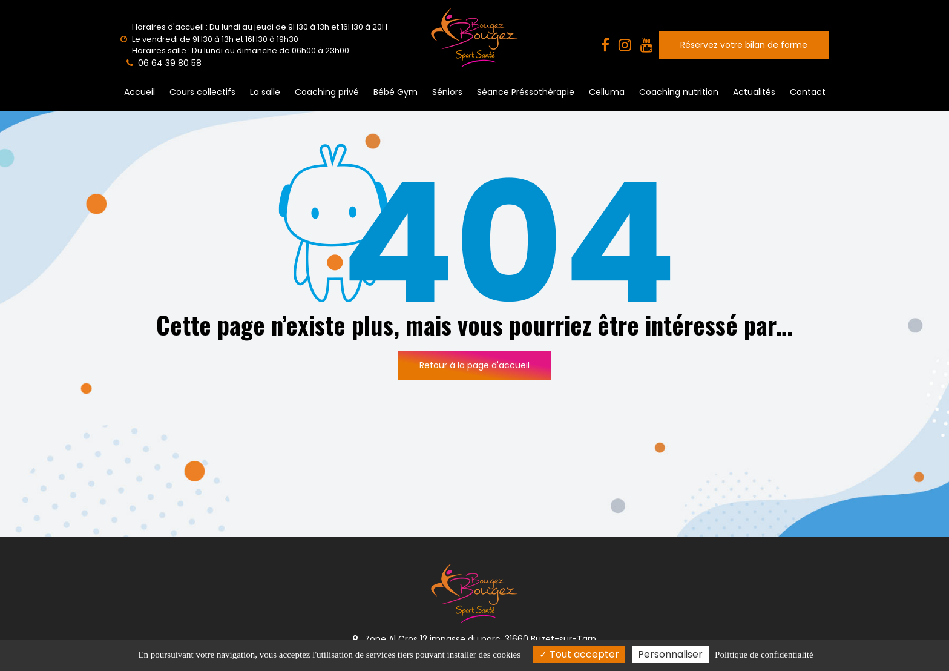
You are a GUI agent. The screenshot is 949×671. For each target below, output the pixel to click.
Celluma (607, 92)
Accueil (139, 92)
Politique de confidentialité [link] (764, 654)
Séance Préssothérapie (525, 92)
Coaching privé (327, 92)
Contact (808, 92)
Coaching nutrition (678, 92)
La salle (265, 92)
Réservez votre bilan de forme (743, 45)
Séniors (447, 92)
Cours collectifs (202, 92)
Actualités (754, 92)
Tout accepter (579, 654)
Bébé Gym (395, 92)
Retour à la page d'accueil (474, 365)
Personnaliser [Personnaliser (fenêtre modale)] (670, 654)
